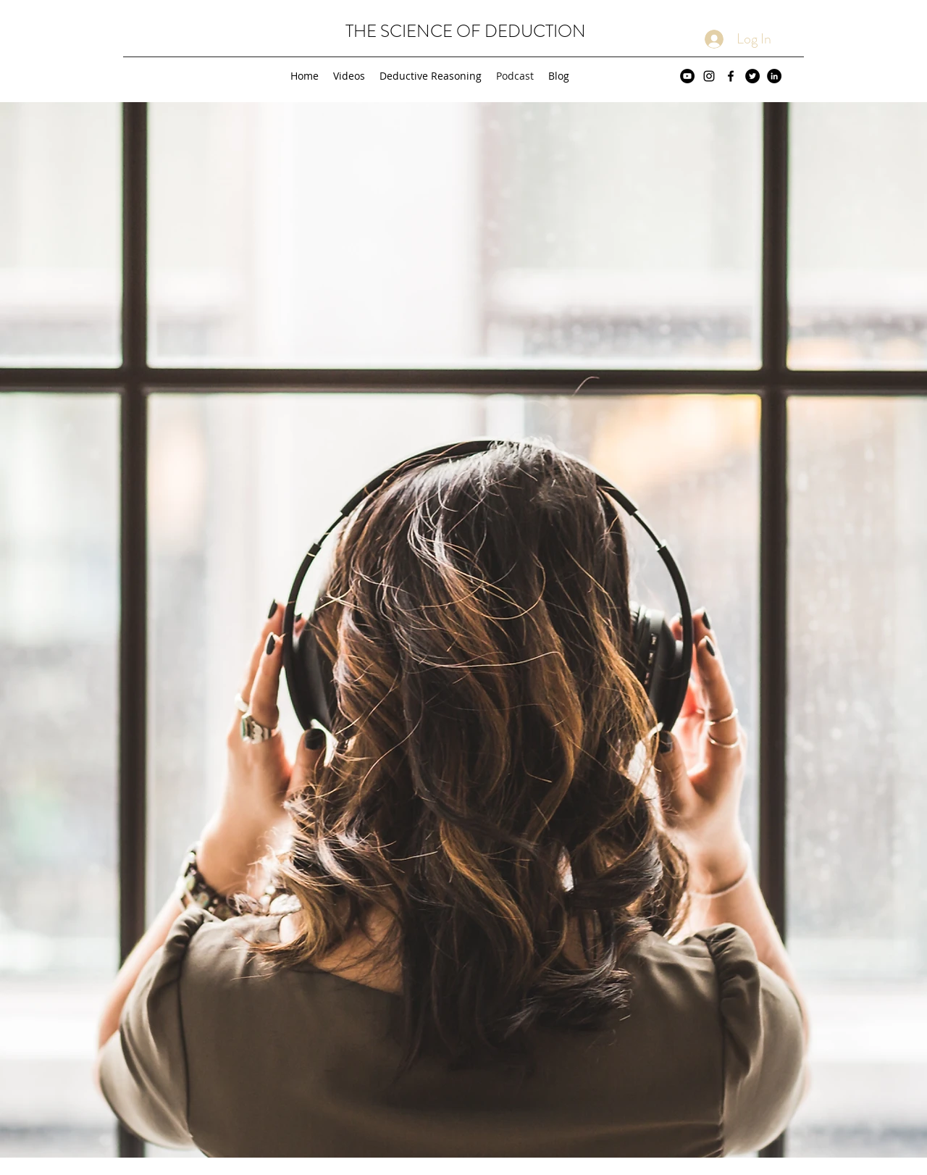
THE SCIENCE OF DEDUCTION (465, 31)
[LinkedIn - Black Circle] (774, 76)
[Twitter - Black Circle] (752, 76)
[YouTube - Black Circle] (687, 76)
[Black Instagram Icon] (709, 76)
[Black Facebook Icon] (730, 76)
